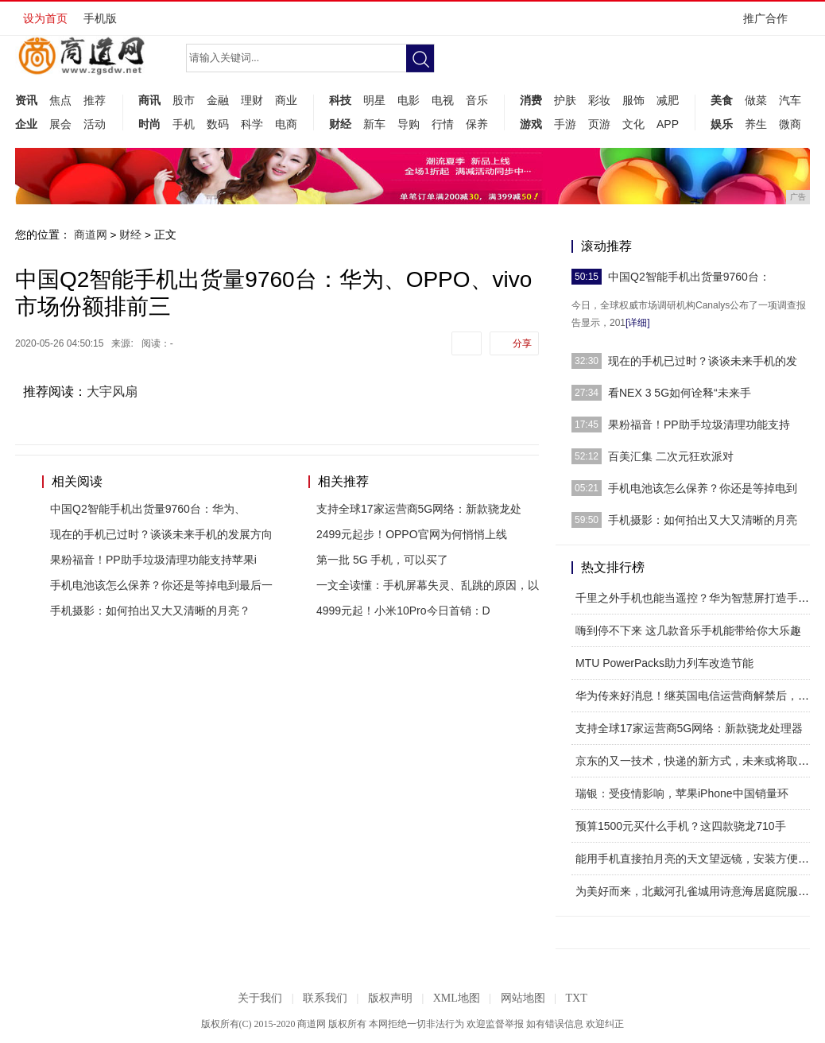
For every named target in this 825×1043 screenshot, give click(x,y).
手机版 (100, 18)
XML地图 (456, 998)
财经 (340, 124)
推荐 (94, 100)
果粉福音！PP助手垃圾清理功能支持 (699, 424)
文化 (633, 124)
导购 (408, 124)
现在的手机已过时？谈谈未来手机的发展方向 (161, 534)
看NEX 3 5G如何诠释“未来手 (679, 392)
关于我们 (260, 998)
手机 (183, 124)
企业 (26, 124)
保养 (477, 124)
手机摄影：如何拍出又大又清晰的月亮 (702, 520)
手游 (565, 124)
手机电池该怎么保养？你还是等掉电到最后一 (161, 585)
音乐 (477, 100)
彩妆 (599, 100)
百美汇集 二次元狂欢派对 (671, 456)
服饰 (633, 100)
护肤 (565, 100)
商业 (286, 100)
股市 (183, 100)
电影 (408, 100)
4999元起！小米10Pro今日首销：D (403, 610)
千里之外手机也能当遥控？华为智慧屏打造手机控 (697, 597)
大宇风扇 (112, 391)
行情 (443, 124)
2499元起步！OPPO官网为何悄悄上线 (411, 534)
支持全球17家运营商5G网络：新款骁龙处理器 (689, 728)
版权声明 (390, 998)
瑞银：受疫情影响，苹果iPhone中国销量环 (681, 793)
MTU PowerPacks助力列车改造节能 (664, 663)
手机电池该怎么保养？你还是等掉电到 (702, 488)
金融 (218, 100)
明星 (374, 100)
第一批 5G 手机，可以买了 (382, 559)
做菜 (756, 100)
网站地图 (523, 998)
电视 (443, 100)
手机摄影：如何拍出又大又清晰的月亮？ (150, 610)
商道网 (90, 234)
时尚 (149, 124)
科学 (252, 124)
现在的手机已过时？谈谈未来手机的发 (702, 361)
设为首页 (45, 18)
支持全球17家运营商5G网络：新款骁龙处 (418, 508)
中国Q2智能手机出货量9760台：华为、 (148, 508)
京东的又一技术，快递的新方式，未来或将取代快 (697, 760)
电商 (286, 124)
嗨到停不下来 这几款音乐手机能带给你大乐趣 (688, 630)
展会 (60, 124)
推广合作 (770, 23)
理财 (252, 100)
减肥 (668, 100)
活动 (94, 124)
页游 (599, 124)
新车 (374, 124)
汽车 (790, 100)
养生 (756, 124)
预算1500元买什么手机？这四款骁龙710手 (680, 826)
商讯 (149, 100)
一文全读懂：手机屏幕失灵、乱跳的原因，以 (427, 585)
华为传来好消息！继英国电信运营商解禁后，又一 (697, 695)
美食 (722, 100)
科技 (340, 100)
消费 (531, 100)
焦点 (60, 100)
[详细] (638, 322)
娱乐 (722, 124)
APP (668, 124)
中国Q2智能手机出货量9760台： (689, 276)
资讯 (26, 100)
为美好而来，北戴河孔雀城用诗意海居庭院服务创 (697, 891)
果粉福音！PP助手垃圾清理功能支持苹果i (153, 559)
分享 (522, 343)
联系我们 (325, 998)
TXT (576, 998)
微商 (790, 124)
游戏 (531, 124)
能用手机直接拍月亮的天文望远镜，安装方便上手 (697, 858)
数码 (218, 124)
